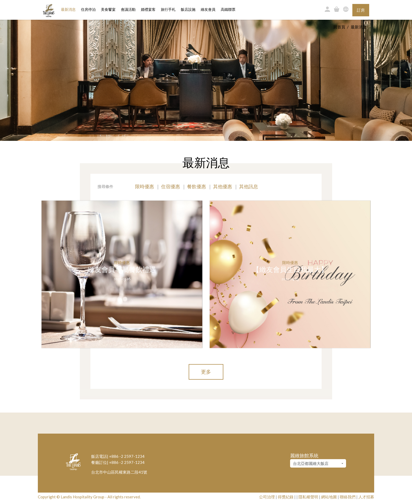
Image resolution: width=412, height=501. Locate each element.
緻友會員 (208, 9)
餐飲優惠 (196, 186)
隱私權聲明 (308, 496)
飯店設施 (188, 9)
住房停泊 (88, 9)
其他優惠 (222, 186)
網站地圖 (329, 496)
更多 (206, 372)
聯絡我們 (348, 496)
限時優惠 (144, 186)
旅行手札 (168, 9)
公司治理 (267, 496)
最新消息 (68, 9)
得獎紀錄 (285, 496)
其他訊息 (248, 186)
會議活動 (128, 9)
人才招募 (366, 496)
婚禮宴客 (148, 9)
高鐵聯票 (228, 9)
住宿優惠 (170, 186)
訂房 (361, 10)
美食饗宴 (108, 9)
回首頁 (339, 26)
